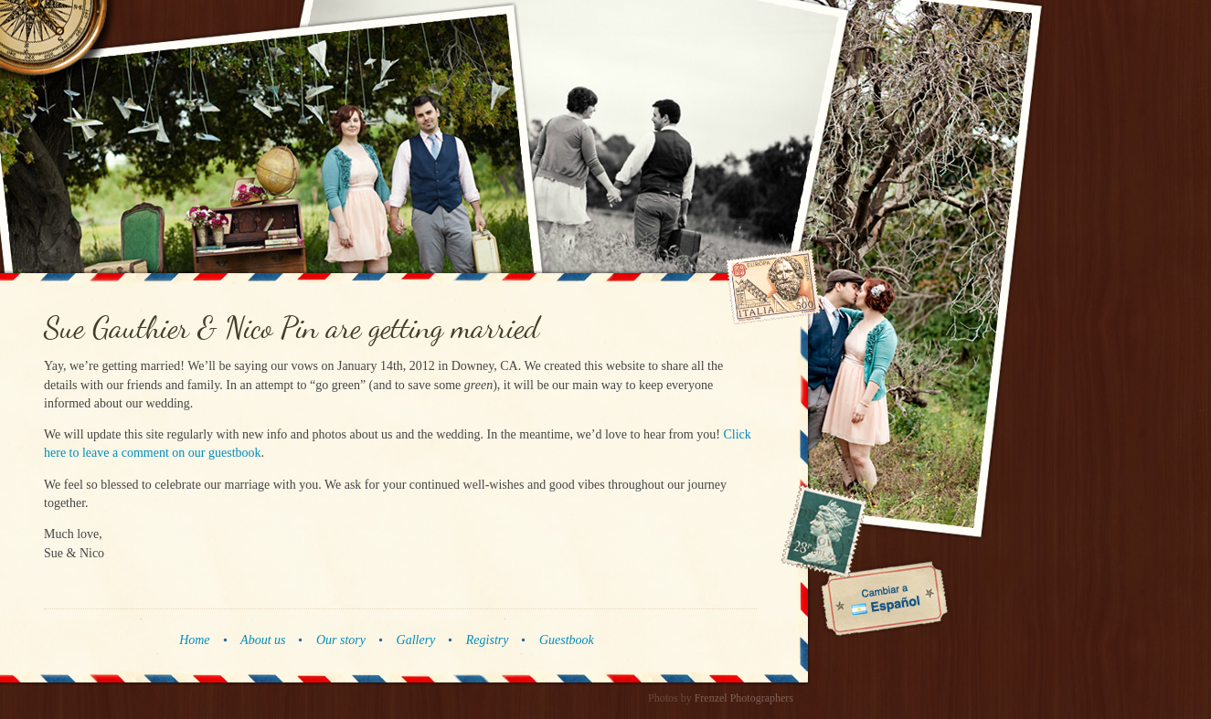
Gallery (416, 640)
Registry (487, 640)
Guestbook (566, 640)
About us (262, 640)
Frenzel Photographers (744, 698)
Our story (341, 640)
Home (194, 640)
